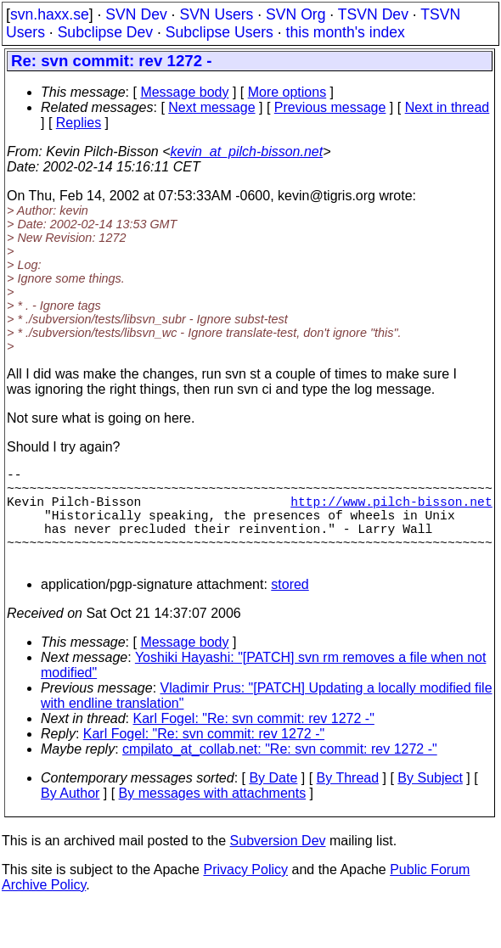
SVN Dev (135, 14)
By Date (273, 801)
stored (289, 608)
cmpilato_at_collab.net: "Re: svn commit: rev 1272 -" (279, 773)
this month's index (345, 32)
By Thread (348, 801)
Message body (184, 92)
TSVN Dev (373, 14)
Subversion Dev (278, 864)
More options (287, 92)
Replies (78, 122)
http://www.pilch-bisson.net (391, 510)
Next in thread (447, 107)
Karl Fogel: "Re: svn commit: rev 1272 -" (253, 742)
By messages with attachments (213, 817)
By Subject (429, 801)
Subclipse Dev (105, 32)
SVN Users (216, 14)
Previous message (330, 107)
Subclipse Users (219, 32)
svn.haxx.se (49, 14)
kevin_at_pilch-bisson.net (247, 151)
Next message (211, 107)
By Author (70, 817)
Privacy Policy (245, 893)
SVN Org (295, 14)
